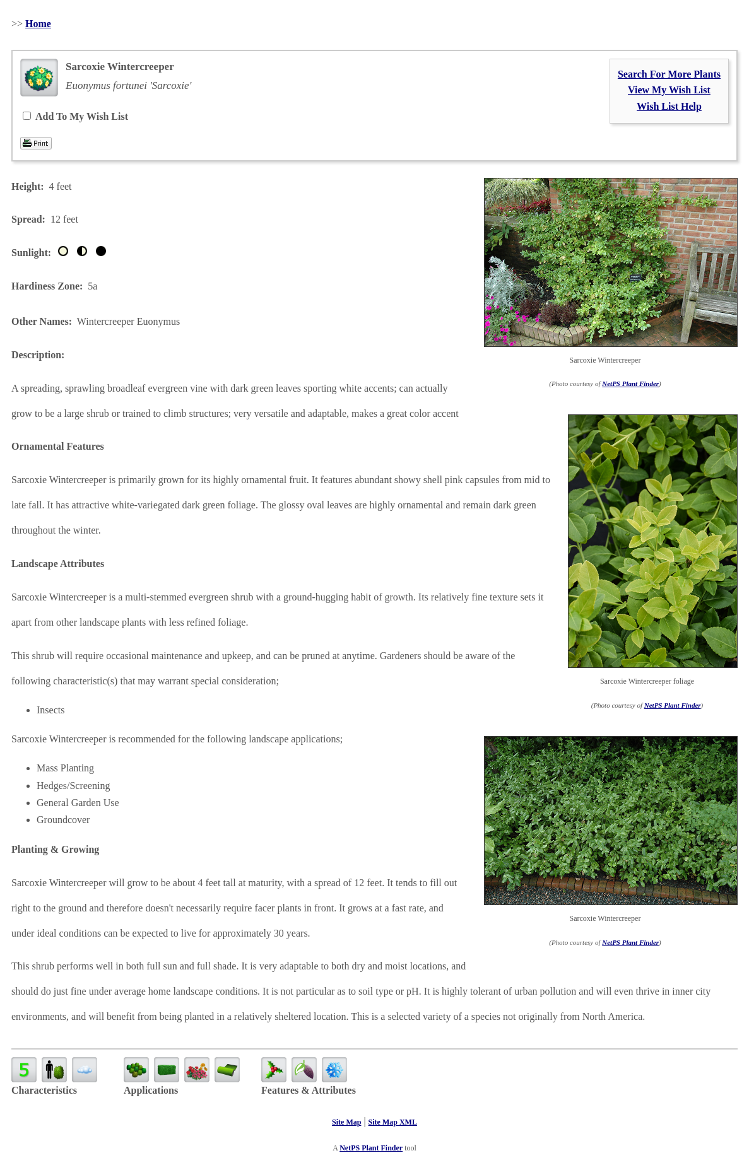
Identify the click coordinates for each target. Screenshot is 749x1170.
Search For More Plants (669, 74)
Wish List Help (669, 106)
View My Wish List (669, 90)
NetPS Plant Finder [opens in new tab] (371, 1148)
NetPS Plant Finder (630, 383)
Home (38, 23)
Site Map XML (393, 1122)
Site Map (346, 1122)
